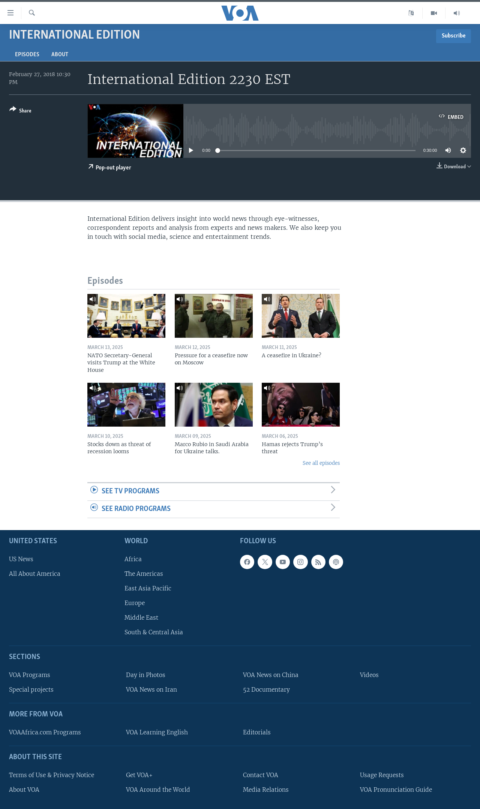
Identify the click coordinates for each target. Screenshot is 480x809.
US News (21, 559)
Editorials (257, 732)
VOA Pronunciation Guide (396, 789)
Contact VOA (260, 775)
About (59, 55)
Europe (134, 603)
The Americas (143, 573)
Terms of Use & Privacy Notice (51, 775)
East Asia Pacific (147, 588)
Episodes (27, 55)
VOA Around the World (158, 789)
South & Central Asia (153, 632)
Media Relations (266, 789)
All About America (34, 573)
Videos (369, 675)
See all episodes (321, 463)
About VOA (24, 789)
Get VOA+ (139, 775)
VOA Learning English (157, 732)
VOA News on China (270, 675)
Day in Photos (145, 675)
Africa (133, 559)
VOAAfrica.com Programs (45, 732)
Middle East (141, 617)
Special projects (31, 689)
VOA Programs (29, 675)
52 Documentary (266, 689)
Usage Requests (382, 775)
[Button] (20, 111)
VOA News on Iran (151, 689)
